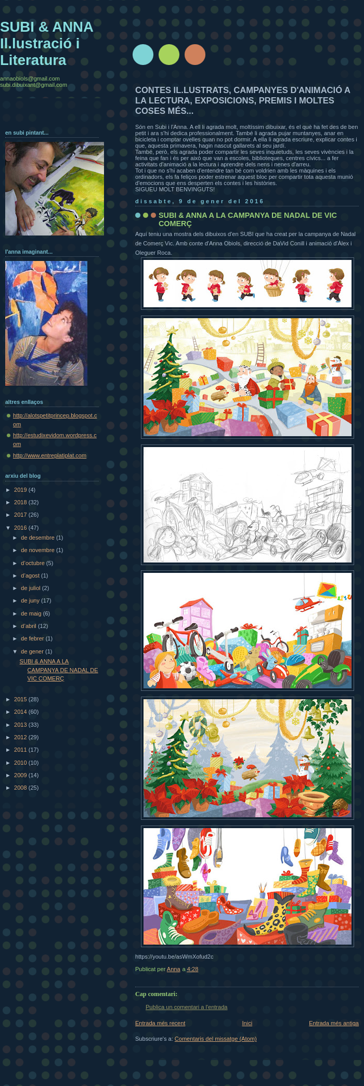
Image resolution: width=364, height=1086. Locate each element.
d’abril (29, 626)
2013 (21, 725)
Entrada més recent (160, 1023)
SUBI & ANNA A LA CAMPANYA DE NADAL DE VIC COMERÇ (59, 670)
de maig (32, 613)
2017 (21, 515)
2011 (21, 750)
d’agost (31, 575)
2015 (21, 699)
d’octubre (33, 563)
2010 (21, 763)
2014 (21, 712)
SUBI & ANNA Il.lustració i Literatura (46, 43)
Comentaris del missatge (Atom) (216, 1039)
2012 (21, 737)
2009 (21, 775)
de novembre (38, 550)
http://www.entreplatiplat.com (49, 455)
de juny (31, 600)
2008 (21, 787)
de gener (33, 651)
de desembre (38, 537)
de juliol (31, 588)
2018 (21, 502)
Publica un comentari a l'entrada (186, 1007)
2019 (21, 490)
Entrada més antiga (334, 1023)
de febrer (33, 638)
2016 (21, 528)
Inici (247, 1023)
